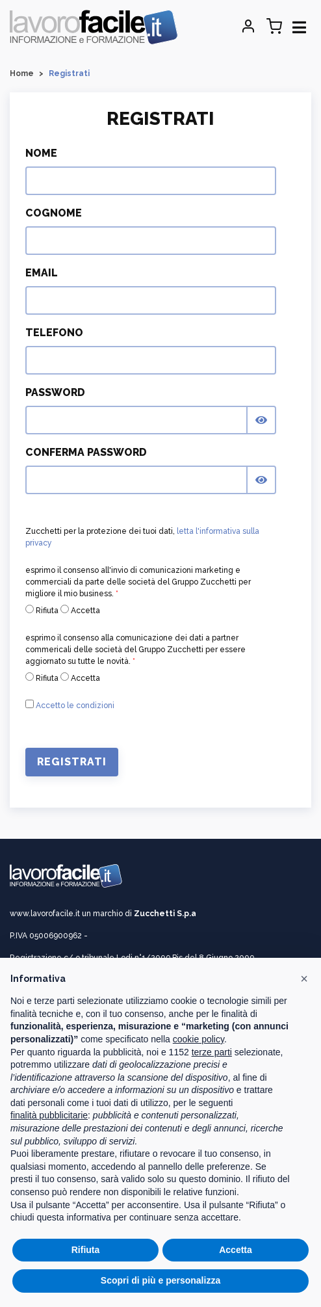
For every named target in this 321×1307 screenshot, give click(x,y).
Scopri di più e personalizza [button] (160, 1280)
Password (55, 392)
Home (22, 73)
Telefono (54, 332)
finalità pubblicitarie (49, 1115)
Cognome (53, 213)
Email (41, 273)
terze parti (212, 1052)
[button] (304, 978)
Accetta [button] (235, 1250)
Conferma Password (86, 452)
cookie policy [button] (198, 1039)
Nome (41, 153)
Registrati (72, 762)
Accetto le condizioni (75, 705)
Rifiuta (41, 610)
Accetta (80, 610)
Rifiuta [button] (85, 1250)
